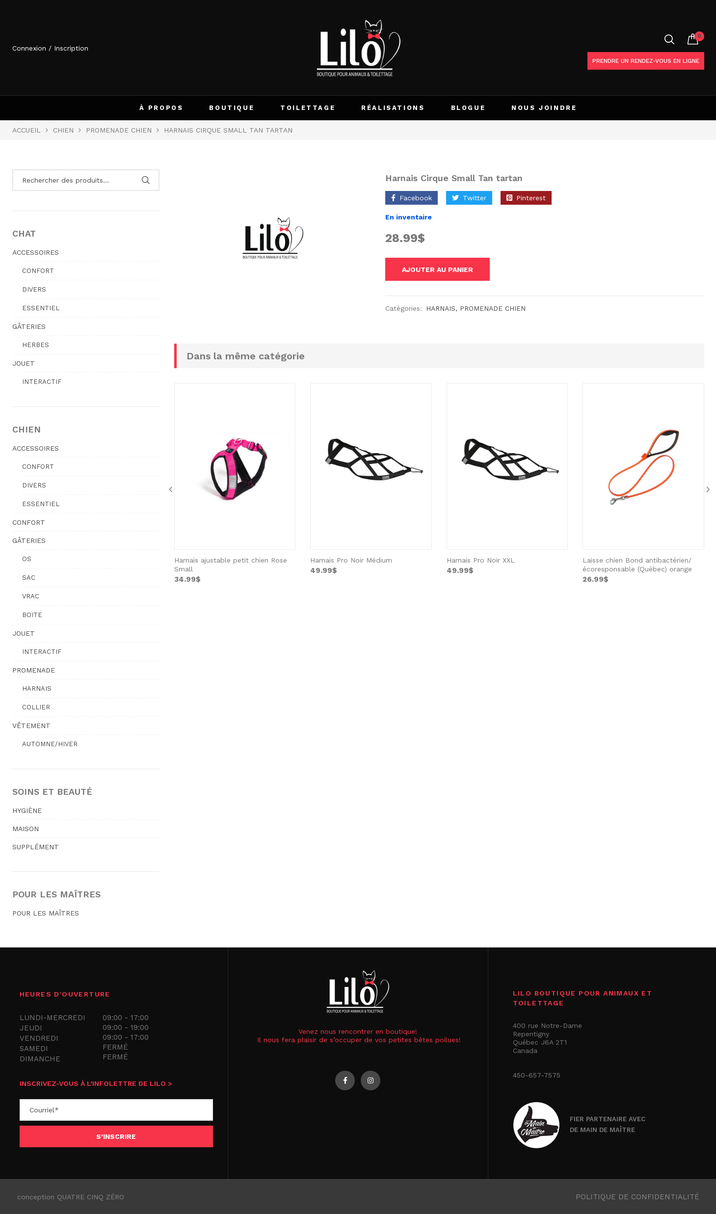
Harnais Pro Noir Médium (351, 562)
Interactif (41, 381)
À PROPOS (161, 107)
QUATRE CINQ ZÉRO (90, 1197)
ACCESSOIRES (35, 252)
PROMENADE (33, 670)
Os (26, 559)
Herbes (35, 345)
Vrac (30, 596)
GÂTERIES (29, 326)
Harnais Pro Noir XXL (481, 562)
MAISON (25, 829)
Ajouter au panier (443, 270)
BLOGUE (468, 107)
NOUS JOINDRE (544, 107)
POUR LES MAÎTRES (45, 913)
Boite (32, 615)
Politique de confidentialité (637, 1196)
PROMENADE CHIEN (119, 130)
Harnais (440, 310)
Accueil (26, 130)
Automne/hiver (50, 744)
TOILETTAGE (307, 107)
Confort (38, 270)
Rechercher (146, 180)
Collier (36, 707)
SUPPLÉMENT (35, 847)
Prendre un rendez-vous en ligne (645, 60)
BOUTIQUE (231, 107)
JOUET (23, 363)
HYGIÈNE (27, 810)
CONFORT (28, 522)
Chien (63, 130)
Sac (28, 577)
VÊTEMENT (31, 725)
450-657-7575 (536, 1075)
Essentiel (40, 308)
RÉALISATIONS (392, 107)
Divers (34, 289)
